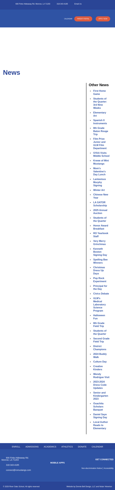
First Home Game (99, 92)
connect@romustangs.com (18, 470)
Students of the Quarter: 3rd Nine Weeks (100, 103)
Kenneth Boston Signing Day (100, 252)
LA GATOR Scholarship (100, 204)
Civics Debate (101, 293)
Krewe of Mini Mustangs (101, 162)
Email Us (78, 4)
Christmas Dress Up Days (99, 270)
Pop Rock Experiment (99, 280)
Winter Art (99, 190)
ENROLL (16, 446)
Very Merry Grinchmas (99, 242)
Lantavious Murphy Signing (99, 182)
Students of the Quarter (99, 219)
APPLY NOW (102, 19)
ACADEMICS (50, 446)
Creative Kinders (98, 368)
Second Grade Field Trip (101, 340)
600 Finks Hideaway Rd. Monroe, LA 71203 (33, 4)
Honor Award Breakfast (100, 227)
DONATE (82, 446)
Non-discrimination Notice (91, 468)
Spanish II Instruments (100, 122)
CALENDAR (68, 19)
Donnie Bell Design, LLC (85, 487)
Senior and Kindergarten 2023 (100, 395)
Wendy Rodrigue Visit (101, 376)
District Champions (99, 348)
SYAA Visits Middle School (101, 154)
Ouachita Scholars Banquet (98, 406)
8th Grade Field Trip (99, 325)
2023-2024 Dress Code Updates (100, 384)
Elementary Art (99, 114)
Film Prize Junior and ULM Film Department (100, 143)
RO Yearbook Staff (100, 235)
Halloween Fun (99, 317)
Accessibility (109, 468)
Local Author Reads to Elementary (100, 425)
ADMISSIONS (32, 446)
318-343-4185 (62, 4)
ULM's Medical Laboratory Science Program (99, 304)
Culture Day (100, 361)
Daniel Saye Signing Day (100, 416)
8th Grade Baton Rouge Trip (100, 131)
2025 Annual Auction (100, 212)
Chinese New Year (100, 196)
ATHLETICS (67, 446)
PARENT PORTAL (83, 19)
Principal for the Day (100, 287)
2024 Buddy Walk (100, 355)
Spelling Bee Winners (100, 261)
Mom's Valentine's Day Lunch (99, 171)
